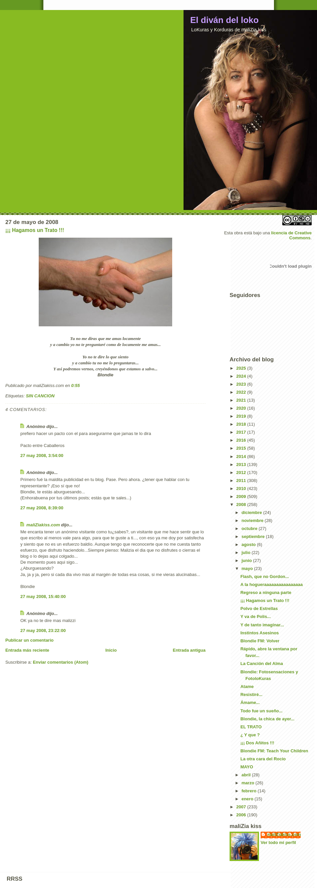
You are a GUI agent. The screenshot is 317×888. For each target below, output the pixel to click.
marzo (249, 782)
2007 (241, 806)
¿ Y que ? (250, 734)
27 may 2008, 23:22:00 (43, 630)
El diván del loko (224, 20)
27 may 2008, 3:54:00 (41, 455)
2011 (241, 480)
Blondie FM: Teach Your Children (274, 750)
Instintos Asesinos (259, 632)
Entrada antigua (189, 650)
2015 (241, 448)
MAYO (246, 766)
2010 (241, 488)
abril (247, 774)
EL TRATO (251, 726)
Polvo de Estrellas (259, 608)
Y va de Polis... (255, 616)
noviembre (253, 520)
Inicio (111, 650)
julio (247, 552)
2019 (241, 416)
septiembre (254, 536)
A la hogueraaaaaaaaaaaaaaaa (271, 584)
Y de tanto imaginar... (262, 624)
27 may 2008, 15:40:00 (43, 596)
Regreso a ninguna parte (265, 592)
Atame (247, 686)
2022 (241, 392)
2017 (241, 432)
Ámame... (250, 702)
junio (247, 560)
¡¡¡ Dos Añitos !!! (257, 742)
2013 (241, 464)
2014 (241, 456)
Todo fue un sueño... (261, 710)
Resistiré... (251, 694)
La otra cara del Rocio (263, 758)
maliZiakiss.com (43, 524)
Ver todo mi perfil (278, 842)
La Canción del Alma (261, 663)
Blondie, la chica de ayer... (267, 718)
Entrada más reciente (27, 650)
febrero (250, 790)
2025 (241, 368)
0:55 (75, 385)
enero (248, 798)
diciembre (252, 512)
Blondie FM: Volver (259, 640)
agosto (249, 544)
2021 (241, 400)
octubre (250, 528)
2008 (241, 504)
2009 (241, 496)
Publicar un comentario (29, 640)
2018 (241, 424)
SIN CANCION (40, 395)
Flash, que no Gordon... (264, 576)
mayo (248, 568)
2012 (241, 472)
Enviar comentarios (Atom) (60, 662)
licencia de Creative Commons (291, 235)
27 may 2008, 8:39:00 (41, 507)
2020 (241, 408)
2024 (241, 376)
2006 (241, 814)
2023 (241, 384)
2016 (241, 440)
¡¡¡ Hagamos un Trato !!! (34, 230)
